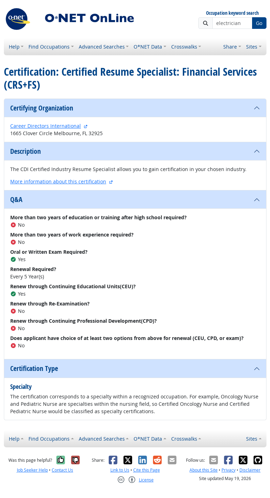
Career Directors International (45, 125)
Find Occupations (49, 46)
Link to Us (119, 470)
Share (230, 46)
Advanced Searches (102, 46)
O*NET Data (148, 46)
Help (14, 46)
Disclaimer (250, 470)
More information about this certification (58, 181)
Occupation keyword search (232, 13)
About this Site (203, 470)
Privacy (228, 470)
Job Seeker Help (32, 470)
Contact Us (62, 470)
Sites (251, 46)
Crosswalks (184, 46)
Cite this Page (146, 470)
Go (259, 23)
